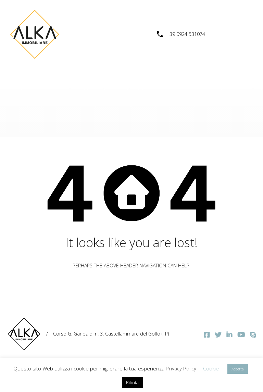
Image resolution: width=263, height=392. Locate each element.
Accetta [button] (237, 368)
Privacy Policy (181, 368)
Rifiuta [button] (132, 382)
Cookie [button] (211, 368)
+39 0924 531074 (185, 34)
